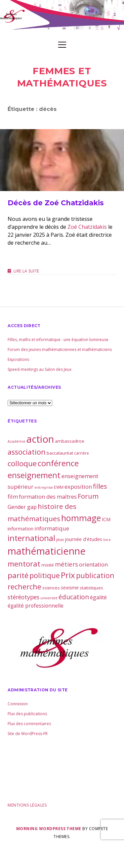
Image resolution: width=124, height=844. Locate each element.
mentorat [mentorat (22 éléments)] (24, 564)
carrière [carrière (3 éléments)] (81, 453)
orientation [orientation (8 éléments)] (93, 564)
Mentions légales (27, 805)
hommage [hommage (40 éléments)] (81, 517)
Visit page (62, 15)
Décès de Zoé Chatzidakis (62, 160)
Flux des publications (27, 714)
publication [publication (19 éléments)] (95, 575)
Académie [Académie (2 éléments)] (16, 441)
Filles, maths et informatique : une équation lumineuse (58, 339)
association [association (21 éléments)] (27, 452)
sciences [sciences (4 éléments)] (51, 588)
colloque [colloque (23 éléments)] (22, 463)
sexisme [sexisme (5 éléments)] (70, 587)
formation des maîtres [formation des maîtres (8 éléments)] (48, 496)
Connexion (18, 704)
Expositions (18, 359)
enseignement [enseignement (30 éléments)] (34, 475)
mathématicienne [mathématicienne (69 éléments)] (47, 550)
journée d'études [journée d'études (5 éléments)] (83, 539)
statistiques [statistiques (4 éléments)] (91, 588)
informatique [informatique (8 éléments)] (51, 528)
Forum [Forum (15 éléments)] (88, 496)
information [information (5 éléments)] (20, 528)
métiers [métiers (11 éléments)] (66, 564)
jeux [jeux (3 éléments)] (60, 539)
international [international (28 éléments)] (31, 538)
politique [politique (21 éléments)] (44, 575)
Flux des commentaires (29, 723)
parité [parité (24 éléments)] (18, 575)
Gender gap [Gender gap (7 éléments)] (22, 507)
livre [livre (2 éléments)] (107, 539)
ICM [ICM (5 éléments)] (106, 519)
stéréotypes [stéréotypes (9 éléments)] (23, 597)
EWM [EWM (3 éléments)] (58, 487)
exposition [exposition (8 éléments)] (78, 486)
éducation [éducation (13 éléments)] (74, 596)
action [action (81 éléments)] (40, 439)
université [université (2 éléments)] (49, 598)
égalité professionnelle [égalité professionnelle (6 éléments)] (35, 605)
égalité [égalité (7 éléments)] (98, 597)
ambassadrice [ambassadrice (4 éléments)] (69, 441)
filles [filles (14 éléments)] (100, 486)
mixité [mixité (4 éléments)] (47, 565)
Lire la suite (26, 271)
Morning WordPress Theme (48, 828)
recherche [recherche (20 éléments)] (24, 586)
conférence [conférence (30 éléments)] (58, 463)
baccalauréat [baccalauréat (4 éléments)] (60, 453)
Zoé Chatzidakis (87, 226)
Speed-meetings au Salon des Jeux (39, 369)
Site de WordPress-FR (28, 733)
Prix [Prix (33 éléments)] (68, 575)
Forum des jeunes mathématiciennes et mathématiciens (60, 349)
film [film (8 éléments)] (13, 496)
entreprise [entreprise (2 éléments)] (43, 487)
